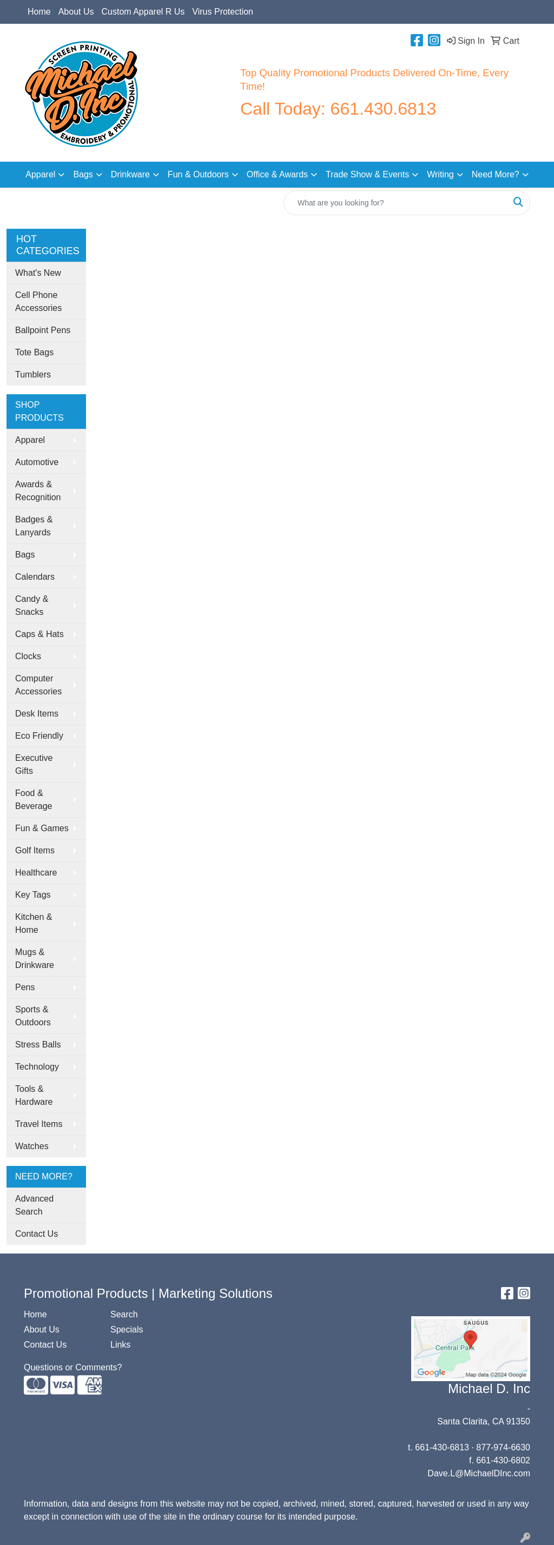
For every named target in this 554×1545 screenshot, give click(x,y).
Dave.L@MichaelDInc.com (478, 1473)
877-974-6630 (503, 1447)
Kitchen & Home (33, 923)
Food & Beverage (33, 799)
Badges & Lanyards (33, 526)
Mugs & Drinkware (34, 958)
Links (120, 1344)
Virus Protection (222, 11)
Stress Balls (38, 1044)
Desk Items (36, 713)
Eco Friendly (39, 735)
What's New (38, 272)
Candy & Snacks (31, 605)
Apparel (40, 174)
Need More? (495, 174)
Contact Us (36, 1233)
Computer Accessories (38, 685)
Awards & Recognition (38, 491)
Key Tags (33, 894)
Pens (25, 987)
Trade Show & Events (367, 174)
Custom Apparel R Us (143, 11)
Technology (37, 1066)
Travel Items (38, 1124)
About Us (76, 11)
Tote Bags (34, 352)
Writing (440, 174)
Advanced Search (34, 1205)
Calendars (35, 576)
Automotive (36, 462)
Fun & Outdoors (198, 174)
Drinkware (130, 174)
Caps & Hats (39, 634)
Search (124, 1314)
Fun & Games (42, 828)
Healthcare (36, 872)
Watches (32, 1146)
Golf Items (35, 850)
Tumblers (33, 374)
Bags (83, 174)
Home (39, 11)
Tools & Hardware (33, 1095)
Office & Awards (277, 174)
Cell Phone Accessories (38, 301)
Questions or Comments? (73, 1367)
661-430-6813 (442, 1447)
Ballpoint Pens (42, 330)
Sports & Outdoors (33, 1016)
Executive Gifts (33, 764)
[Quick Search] (395, 202)
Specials (126, 1329)
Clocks (28, 656)
